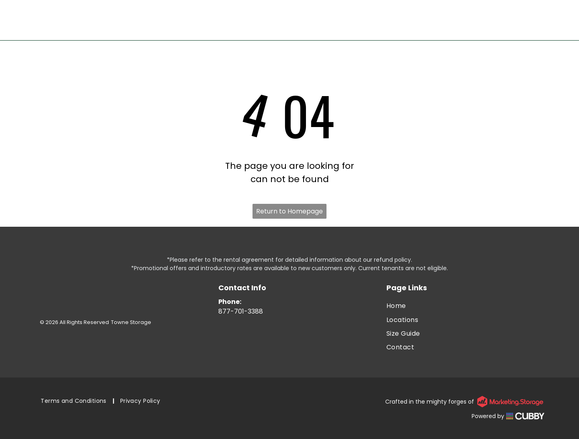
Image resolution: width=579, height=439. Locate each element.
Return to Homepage (289, 211)
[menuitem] (465, 306)
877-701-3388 (240, 311)
